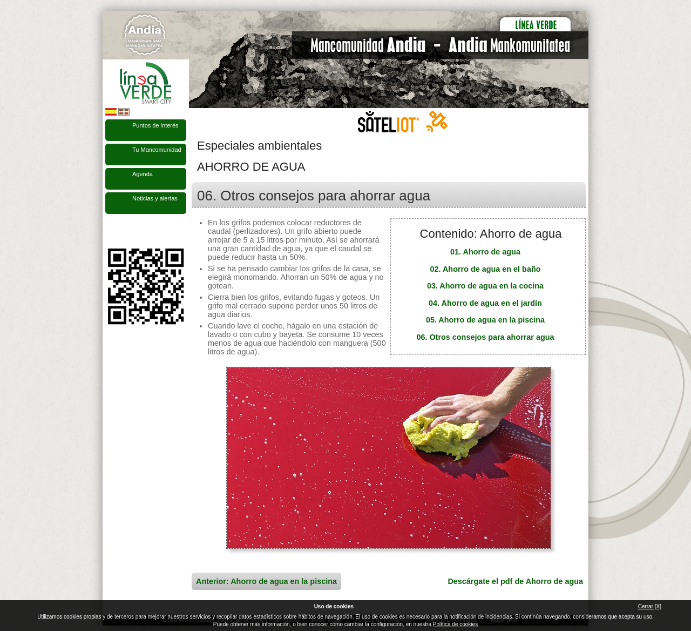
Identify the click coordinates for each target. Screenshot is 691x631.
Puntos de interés (155, 125)
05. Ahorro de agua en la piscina (485, 320)
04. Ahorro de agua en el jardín (485, 303)
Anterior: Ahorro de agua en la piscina (266, 581)
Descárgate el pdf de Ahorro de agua (515, 581)
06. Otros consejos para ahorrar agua (485, 337)
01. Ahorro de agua (485, 251)
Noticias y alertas (155, 198)
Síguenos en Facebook (111, 231)
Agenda (142, 174)
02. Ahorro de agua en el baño (485, 269)
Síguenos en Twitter (129, 231)
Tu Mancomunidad (156, 149)
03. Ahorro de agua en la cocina (485, 285)
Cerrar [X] (649, 606)
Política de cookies (455, 624)
